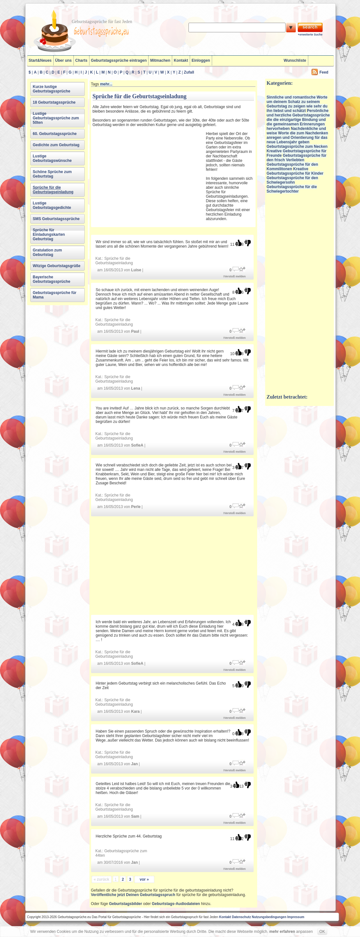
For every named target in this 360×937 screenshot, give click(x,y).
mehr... (106, 84)
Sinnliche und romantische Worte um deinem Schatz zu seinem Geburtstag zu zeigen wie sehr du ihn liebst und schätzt (297, 104)
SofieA (137, 445)
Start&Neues (40, 60)
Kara (135, 711)
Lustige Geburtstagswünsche (52, 158)
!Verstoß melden (234, 276)
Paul (135, 331)
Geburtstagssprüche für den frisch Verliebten (296, 157)
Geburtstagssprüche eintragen (119, 60)
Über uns (63, 60)
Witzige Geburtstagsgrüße (56, 266)
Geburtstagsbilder (125, 903)
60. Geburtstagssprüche (55, 133)
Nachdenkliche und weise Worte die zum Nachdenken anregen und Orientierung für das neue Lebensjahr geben (297, 135)
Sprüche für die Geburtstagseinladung (53, 189)
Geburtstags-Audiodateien (176, 903)
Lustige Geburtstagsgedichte (52, 205)
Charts (81, 60)
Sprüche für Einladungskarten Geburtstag (49, 234)
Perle (136, 506)
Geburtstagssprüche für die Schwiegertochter (292, 189)
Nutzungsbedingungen (269, 917)
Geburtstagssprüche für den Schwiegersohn (292, 180)
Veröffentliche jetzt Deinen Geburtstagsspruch (133, 895)
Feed (323, 72)
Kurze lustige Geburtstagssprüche (51, 88)
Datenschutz (241, 917)
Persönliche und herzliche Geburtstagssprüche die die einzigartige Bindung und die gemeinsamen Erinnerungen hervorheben (298, 119)
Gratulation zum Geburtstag (47, 252)
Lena (135, 388)
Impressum (295, 917)
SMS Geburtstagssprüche (56, 219)
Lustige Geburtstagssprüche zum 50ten (56, 118)
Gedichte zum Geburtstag (56, 145)
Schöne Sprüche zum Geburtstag (52, 174)
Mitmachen (160, 60)
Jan (134, 764)
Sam (135, 816)
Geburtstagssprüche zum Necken (297, 146)
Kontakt (181, 60)
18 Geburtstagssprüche (54, 102)
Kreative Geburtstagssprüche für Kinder (295, 171)
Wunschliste (295, 60)
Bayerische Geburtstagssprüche (51, 279)
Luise (136, 270)
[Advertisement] (148, 174)
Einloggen (201, 60)
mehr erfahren (282, 931)
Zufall (189, 72)
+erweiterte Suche (310, 34)
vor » (144, 879)
